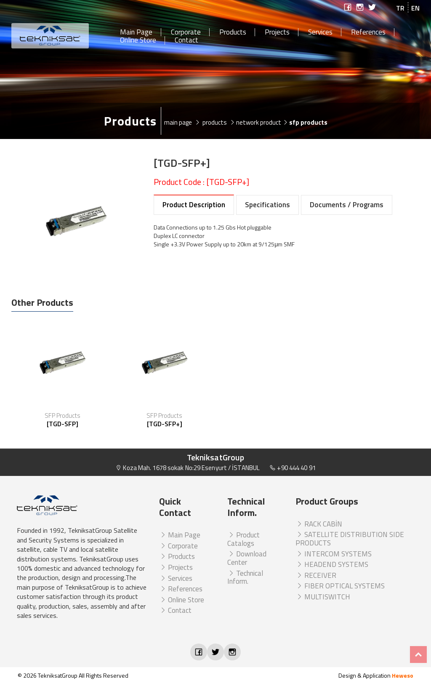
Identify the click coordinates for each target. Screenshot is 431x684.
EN (415, 8)
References (368, 32)
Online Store (138, 40)
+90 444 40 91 (292, 468)
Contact (186, 40)
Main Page (136, 32)
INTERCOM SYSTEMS (333, 553)
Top (418, 654)
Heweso (402, 675)
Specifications (267, 204)
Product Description (193, 204)
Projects (277, 32)
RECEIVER (315, 575)
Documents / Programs (346, 204)
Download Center (246, 558)
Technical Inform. (245, 577)
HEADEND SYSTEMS (331, 564)
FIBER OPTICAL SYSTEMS (340, 585)
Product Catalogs (243, 539)
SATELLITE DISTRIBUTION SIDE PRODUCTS (349, 538)
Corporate (186, 32)
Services (320, 32)
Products (232, 32)
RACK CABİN (318, 523)
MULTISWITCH (322, 596)
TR (400, 8)
